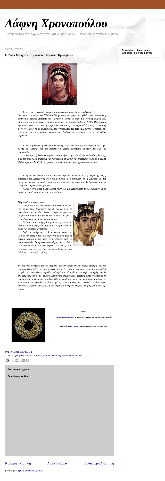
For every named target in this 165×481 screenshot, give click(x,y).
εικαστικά (37, 355)
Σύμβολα (73, 355)
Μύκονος (56, 355)
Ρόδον (65, 355)
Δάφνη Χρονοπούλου (56, 23)
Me (80, 355)
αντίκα (76, 326)
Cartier (70, 326)
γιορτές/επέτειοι (23, 355)
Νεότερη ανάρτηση (18, 463)
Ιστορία (47, 355)
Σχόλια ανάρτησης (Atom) (30, 470)
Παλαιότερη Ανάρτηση (98, 463)
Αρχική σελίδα (57, 463)
